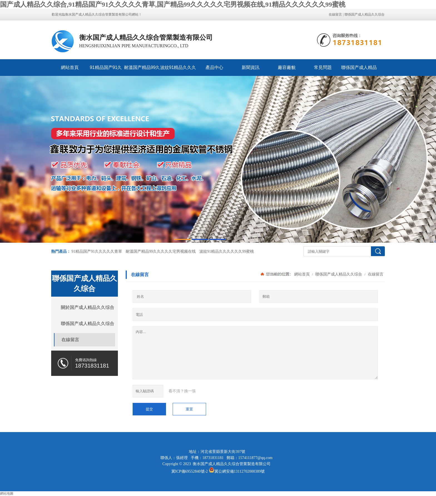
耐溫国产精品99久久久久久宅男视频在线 (142, 70)
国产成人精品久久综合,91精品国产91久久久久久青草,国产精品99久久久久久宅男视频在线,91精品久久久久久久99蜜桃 (172, 4)
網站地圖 (6, 493)
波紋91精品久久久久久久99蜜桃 (178, 70)
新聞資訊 (250, 67)
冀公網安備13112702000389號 (239, 471)
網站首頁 (70, 67)
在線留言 (335, 14)
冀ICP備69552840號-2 (189, 471)
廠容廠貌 (287, 67)
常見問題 (323, 67)
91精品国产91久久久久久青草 (106, 70)
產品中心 (214, 67)
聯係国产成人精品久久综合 (365, 14)
